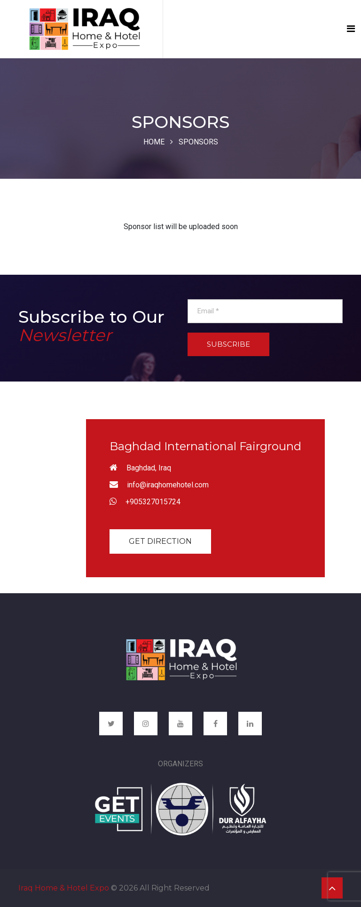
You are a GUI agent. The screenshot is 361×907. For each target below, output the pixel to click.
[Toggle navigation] (351, 29)
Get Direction (160, 541)
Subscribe (228, 344)
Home (154, 141)
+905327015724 (153, 501)
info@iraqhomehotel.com (168, 484)
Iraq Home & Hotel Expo (63, 887)
